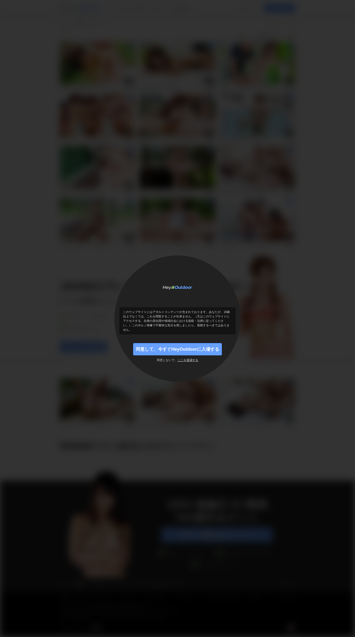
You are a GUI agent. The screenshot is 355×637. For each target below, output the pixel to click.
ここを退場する (188, 360)
